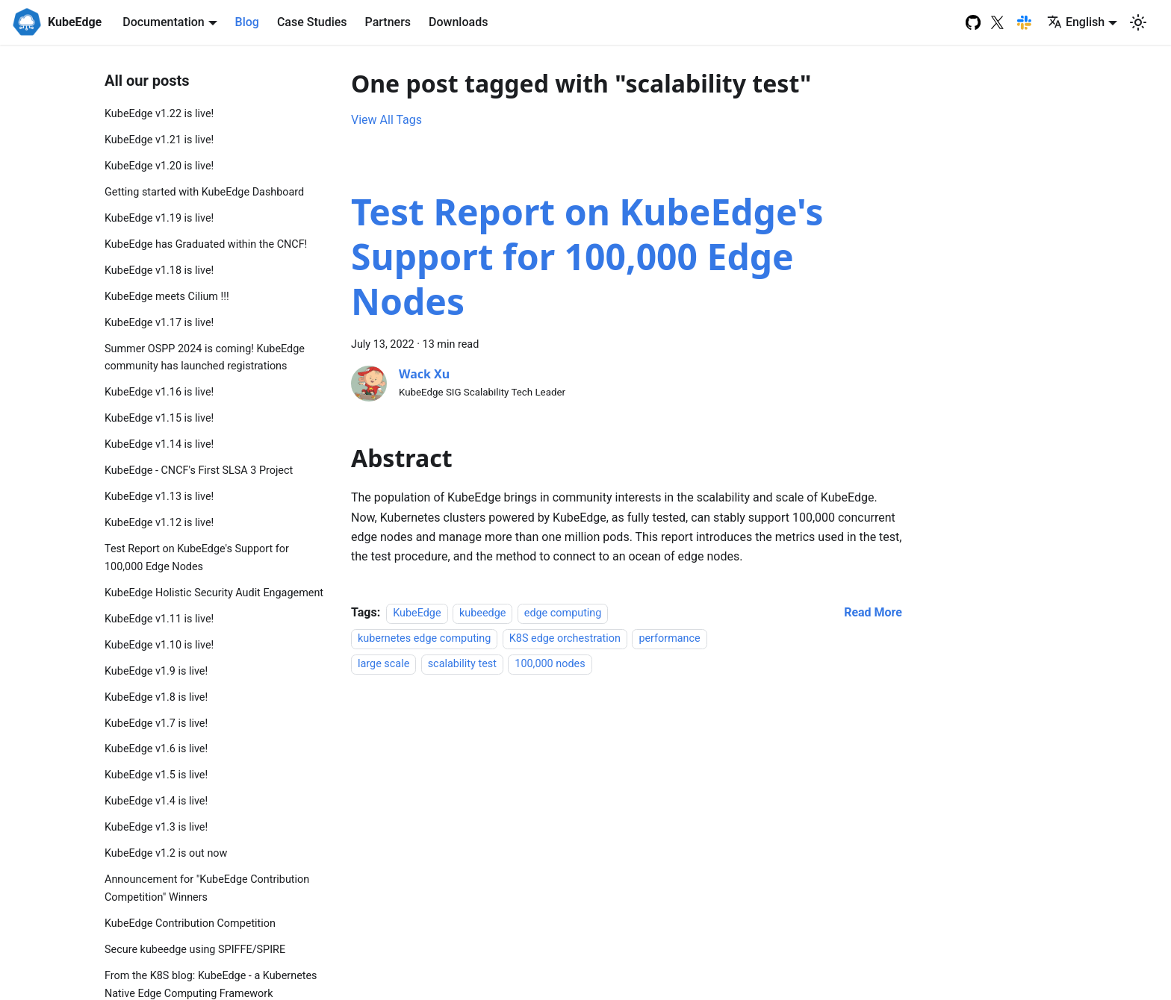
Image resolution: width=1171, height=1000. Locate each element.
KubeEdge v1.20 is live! (159, 166)
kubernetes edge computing (424, 638)
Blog (247, 22)
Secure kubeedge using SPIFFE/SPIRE (195, 949)
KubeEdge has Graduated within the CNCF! (206, 244)
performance (669, 638)
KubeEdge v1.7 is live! (156, 723)
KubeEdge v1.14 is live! (159, 444)
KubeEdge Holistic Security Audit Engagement (214, 593)
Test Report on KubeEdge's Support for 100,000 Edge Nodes (197, 558)
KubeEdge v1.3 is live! (156, 827)
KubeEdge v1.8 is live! (156, 697)
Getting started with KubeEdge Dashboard (204, 192)
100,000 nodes (550, 664)
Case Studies (312, 22)
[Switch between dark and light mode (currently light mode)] (1138, 22)
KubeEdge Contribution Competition (190, 923)
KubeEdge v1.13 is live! (159, 496)
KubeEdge (417, 613)
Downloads (458, 22)
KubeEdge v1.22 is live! (159, 113)
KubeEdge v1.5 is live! (156, 775)
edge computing (563, 613)
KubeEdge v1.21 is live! (159, 140)
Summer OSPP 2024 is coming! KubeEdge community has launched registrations (205, 358)
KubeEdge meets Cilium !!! (167, 296)
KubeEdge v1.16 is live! (159, 392)
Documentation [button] (163, 22)
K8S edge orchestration (565, 638)
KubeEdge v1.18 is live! (159, 270)
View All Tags (386, 120)
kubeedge (482, 613)
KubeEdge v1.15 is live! (159, 418)
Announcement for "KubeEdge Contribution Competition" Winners (207, 888)
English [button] (1076, 22)
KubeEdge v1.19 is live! (159, 218)
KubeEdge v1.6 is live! (156, 749)
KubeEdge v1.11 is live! (159, 619)
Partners (388, 22)
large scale (383, 664)
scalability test (462, 664)
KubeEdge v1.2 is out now (166, 853)
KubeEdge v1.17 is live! (159, 322)
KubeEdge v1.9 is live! (156, 671)
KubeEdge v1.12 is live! (159, 522)
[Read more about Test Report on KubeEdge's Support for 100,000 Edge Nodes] (873, 612)
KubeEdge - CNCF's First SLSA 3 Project (199, 470)
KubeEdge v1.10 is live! (159, 645)
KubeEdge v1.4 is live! (156, 801)
